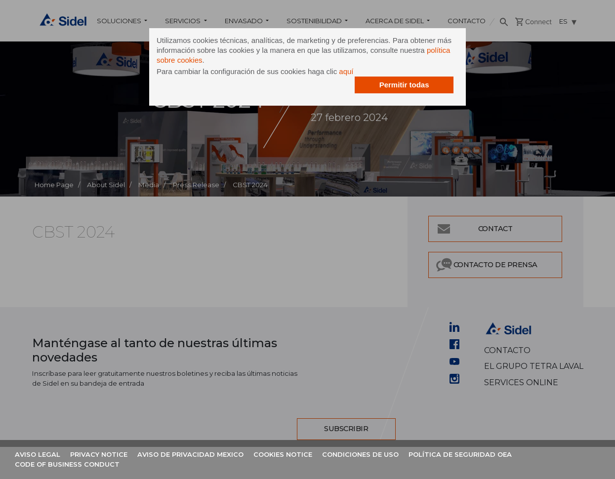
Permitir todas (394, 86)
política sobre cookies (229, 61)
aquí (356, 73)
